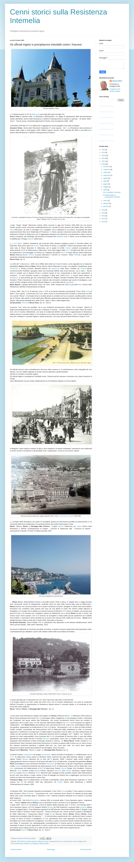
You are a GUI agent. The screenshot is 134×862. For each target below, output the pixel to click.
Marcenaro (50, 764)
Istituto (89, 130)
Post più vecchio (85, 849)
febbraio (40, 841)
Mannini (25, 773)
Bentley (25, 759)
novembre (106, 169)
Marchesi (46, 739)
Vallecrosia (35, 114)
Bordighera (14, 278)
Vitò (40, 718)
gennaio (45, 841)
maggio (106, 187)
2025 (103, 150)
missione (83, 807)
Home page (51, 849)
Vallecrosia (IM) (44, 843)
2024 (103, 152)
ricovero (36, 246)
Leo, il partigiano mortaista (111, 192)
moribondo (14, 268)
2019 (103, 210)
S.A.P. (68, 250)
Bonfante (30, 793)
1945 (22, 841)
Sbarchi (31, 239)
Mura (37, 771)
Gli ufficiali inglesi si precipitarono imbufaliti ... (112, 196)
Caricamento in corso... (107, 106)
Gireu (12, 230)
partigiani (80, 841)
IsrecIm (23, 830)
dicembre (34, 841)
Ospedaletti (69, 282)
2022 (103, 158)
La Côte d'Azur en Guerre (65, 516)
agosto (105, 178)
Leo (15, 243)
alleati (29, 841)
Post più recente (16, 849)
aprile (105, 190)
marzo (105, 200)
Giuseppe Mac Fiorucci (56, 841)
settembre (106, 175)
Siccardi (88, 291)
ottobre (105, 172)
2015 (103, 218)
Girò (90, 741)
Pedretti (76, 255)
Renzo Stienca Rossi (17, 843)
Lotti (11, 768)
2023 (103, 155)
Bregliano (60, 236)
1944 (18, 841)
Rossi (25, 255)
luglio (105, 181)
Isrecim (24, 303)
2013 (103, 221)
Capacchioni (28, 754)
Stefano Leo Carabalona (31, 843)
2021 (103, 161)
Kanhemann (46, 754)
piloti (85, 841)
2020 (103, 164)
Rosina (31, 255)
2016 (103, 216)
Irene (19, 771)
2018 (103, 213)
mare (75, 841)
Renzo (63, 252)
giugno (105, 184)
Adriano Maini (117, 81)
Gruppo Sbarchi (68, 841)
